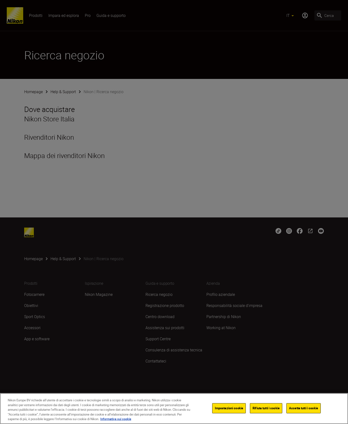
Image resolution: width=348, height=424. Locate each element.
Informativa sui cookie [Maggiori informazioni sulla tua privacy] (115, 419)
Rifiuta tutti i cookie (266, 408)
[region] (174, 408)
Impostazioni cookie (229, 408)
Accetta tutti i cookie (303, 408)
